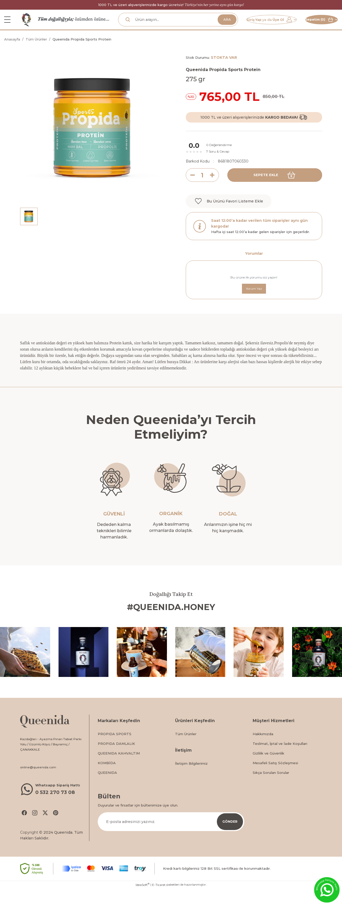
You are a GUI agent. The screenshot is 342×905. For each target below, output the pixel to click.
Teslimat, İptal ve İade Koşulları (280, 758)
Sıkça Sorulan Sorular (271, 787)
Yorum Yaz (254, 302)
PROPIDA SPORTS (114, 748)
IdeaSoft (142, 901)
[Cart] (316, 26)
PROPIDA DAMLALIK (116, 758)
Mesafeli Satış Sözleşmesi (275, 777)
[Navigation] (7, 26)
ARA (203, 26)
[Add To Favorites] (228, 215)
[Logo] (26, 26)
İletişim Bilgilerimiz (191, 778)
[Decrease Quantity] (190, 188)
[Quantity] (202, 188)
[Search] (166, 26)
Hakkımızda (263, 748)
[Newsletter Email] (171, 836)
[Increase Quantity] (214, 188)
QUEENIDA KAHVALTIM (119, 768)
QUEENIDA (107, 787)
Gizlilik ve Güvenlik (268, 768)
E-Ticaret (159, 901)
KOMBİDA (107, 777)
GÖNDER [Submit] (230, 836)
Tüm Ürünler (185, 748)
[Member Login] (254, 26)
